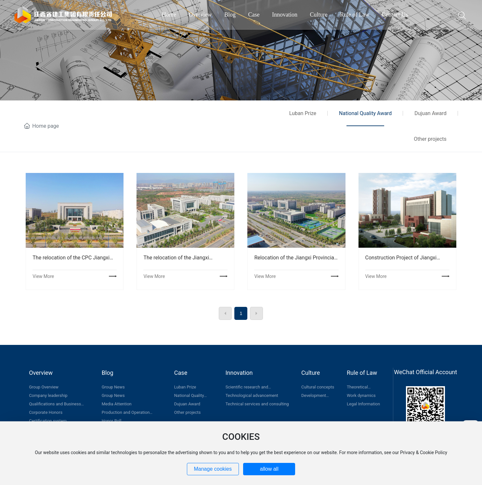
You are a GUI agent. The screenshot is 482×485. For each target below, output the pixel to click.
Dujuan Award (430, 113)
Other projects (430, 139)
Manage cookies (213, 469)
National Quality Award (365, 113)
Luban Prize (302, 113)
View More (43, 276)
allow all (269, 469)
